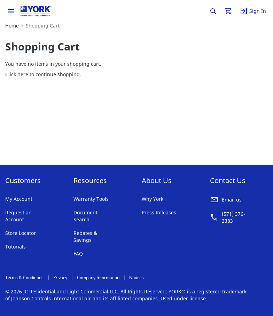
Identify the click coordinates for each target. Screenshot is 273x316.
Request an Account (18, 216)
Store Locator (20, 233)
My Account (18, 199)
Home (12, 25)
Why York (152, 199)
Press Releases (159, 212)
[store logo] (36, 11)
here (22, 74)
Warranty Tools (91, 199)
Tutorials (15, 246)
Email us (232, 199)
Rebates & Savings (85, 236)
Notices (136, 278)
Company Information (98, 278)
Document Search (85, 216)
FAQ (78, 253)
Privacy (60, 278)
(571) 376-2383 (233, 217)
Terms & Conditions (24, 278)
